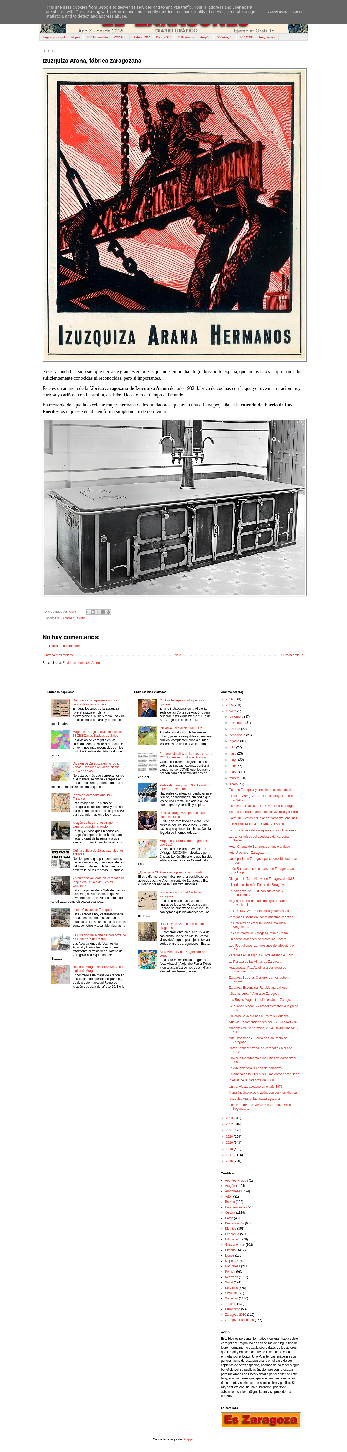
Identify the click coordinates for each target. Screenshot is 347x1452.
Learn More (277, 12)
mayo (234, 760)
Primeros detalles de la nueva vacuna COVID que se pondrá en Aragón (186, 755)
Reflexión (231, 1277)
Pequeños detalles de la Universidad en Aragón (262, 806)
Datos (229, 1218)
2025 (230, 705)
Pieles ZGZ (163, 37)
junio (233, 753)
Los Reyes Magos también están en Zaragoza (261, 1000)
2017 (230, 1155)
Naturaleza (232, 1266)
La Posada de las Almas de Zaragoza (255, 961)
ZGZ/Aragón (225, 37)
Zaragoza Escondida (239, 1320)
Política (230, 1271)
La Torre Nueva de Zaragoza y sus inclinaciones (262, 830)
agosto (235, 741)
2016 (230, 1161)
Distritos (230, 1228)
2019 (230, 1142)
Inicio (177, 655)
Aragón (205, 37)
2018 (230, 1149)
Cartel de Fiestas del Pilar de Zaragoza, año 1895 (264, 818)
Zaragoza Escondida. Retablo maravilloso (258, 987)
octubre (235, 729)
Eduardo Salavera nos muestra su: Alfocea (259, 1016)
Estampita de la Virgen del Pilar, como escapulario (264, 1074)
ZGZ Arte (120, 37)
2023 (230, 1118)
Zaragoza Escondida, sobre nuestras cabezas (261, 917)
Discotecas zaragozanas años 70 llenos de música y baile (96, 702)
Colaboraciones (236, 1207)
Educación (232, 1239)
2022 (230, 1124)
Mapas (75, 37)
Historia (80, 618)
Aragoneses (267, 37)
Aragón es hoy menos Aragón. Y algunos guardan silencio (95, 824)
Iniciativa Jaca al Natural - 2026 (181, 728)
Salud (229, 1282)
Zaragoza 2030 (235, 1315)
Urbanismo (232, 1309)
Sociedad (231, 1298)
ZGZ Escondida (97, 37)
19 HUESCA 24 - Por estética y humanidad (259, 911)
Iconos (229, 1255)
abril (233, 766)
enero (234, 784)
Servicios (231, 1288)
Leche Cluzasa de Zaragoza (92, 910)
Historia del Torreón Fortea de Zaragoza (257, 885)
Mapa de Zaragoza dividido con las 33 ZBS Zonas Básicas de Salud (97, 733)
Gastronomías (235, 1245)
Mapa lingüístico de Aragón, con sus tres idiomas (263, 1092)
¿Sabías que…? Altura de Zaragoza (254, 994)
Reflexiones (185, 37)
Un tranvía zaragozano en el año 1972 (256, 1086)
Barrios (230, 1202)
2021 (230, 1130)
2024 (230, 711)
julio (233, 747)
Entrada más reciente (59, 655)
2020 (230, 1136)
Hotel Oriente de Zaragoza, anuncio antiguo (259, 846)
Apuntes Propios (236, 1180)
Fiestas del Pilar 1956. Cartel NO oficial (256, 824)
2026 (230, 699)
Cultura (230, 1212)
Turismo (230, 1304)
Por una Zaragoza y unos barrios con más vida (261, 790)
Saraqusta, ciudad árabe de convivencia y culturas (264, 812)
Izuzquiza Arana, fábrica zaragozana (254, 1099)
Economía (67, 618)
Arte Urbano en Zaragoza (246, 853)
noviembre (237, 723)
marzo (234, 772)
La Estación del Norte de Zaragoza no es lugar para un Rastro (99, 937)
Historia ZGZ (141, 37)
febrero (235, 778)
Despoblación (234, 1223)
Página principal (54, 37)
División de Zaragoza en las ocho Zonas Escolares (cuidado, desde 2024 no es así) (96, 767)
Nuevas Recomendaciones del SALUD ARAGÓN (263, 1022)
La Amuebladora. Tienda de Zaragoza (255, 1068)
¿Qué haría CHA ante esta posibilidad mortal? (170, 872)
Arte (57, 618)
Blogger (188, 1439)
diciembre (237, 717)
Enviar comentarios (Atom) (81, 663)
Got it (297, 12)
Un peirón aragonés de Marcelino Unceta (258, 939)
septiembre (238, 735)
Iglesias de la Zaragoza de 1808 (251, 1080)
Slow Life (231, 1293)
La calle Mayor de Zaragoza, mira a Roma (258, 933)
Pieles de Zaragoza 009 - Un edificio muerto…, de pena (185, 787)
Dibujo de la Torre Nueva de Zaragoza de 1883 (261, 879)
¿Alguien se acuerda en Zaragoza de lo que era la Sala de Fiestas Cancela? (99, 882)
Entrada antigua (292, 655)
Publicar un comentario (65, 646)
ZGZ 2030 (246, 37)
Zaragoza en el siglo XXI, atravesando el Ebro (261, 955)
